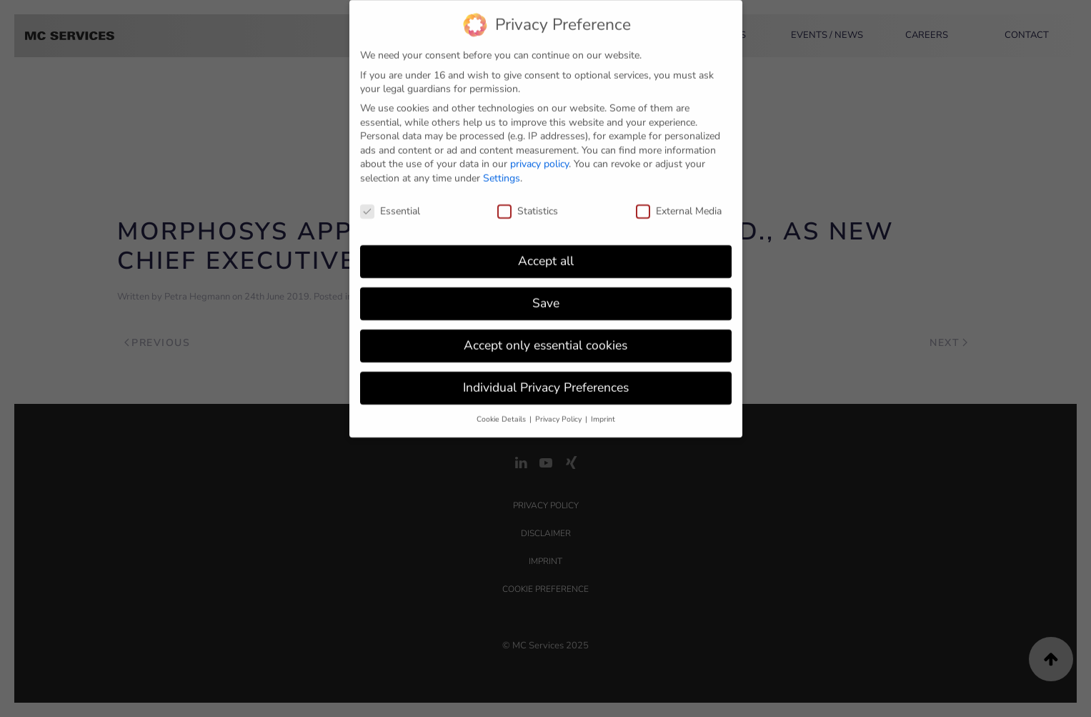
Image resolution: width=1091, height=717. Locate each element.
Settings (501, 171)
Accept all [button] (546, 253)
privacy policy (539, 157)
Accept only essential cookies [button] (545, 338)
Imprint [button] (603, 412)
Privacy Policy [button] (559, 412)
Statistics (527, 204)
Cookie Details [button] (502, 412)
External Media (679, 204)
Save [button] (545, 296)
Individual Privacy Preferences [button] (546, 380)
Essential (390, 204)
